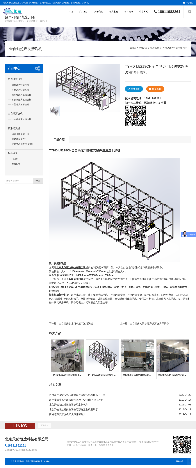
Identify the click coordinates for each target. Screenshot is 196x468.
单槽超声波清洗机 (20, 86)
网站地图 (189, 3)
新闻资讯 (128, 12)
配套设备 (13, 154)
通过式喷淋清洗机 (20, 135)
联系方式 (143, 12)
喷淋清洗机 (14, 129)
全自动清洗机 (153, 49)
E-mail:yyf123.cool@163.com (21, 451)
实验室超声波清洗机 (21, 101)
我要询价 (134, 90)
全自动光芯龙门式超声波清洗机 (76, 325)
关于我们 (98, 12)
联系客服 (155, 90)
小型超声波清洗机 (20, 106)
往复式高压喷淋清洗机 (22, 145)
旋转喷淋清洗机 (19, 140)
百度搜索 (44, 427)
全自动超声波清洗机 (172, 49)
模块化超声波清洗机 (21, 96)
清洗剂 (15, 160)
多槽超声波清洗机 (20, 91)
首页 (71, 12)
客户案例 (113, 12)
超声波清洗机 (15, 80)
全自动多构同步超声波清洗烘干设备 (149, 325)
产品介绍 (59, 140)
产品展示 (83, 12)
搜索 (38, 182)
